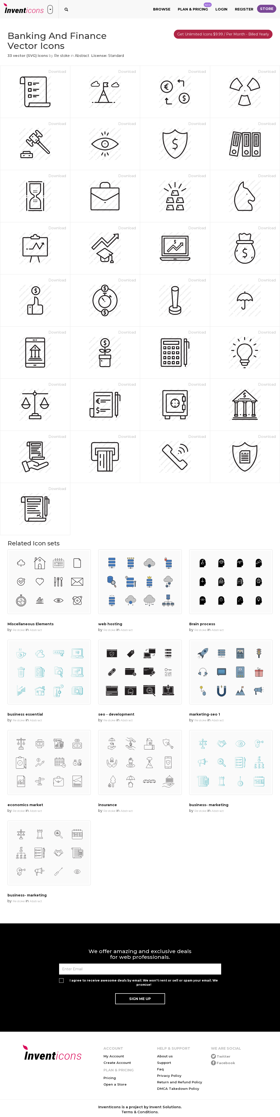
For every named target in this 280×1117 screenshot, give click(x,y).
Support (164, 1063)
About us (165, 1056)
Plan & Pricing (195, 6)
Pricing (109, 1078)
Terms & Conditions (139, 1112)
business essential (25, 714)
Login (221, 9)
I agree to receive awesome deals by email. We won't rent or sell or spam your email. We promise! (144, 983)
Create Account (117, 1063)
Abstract (82, 55)
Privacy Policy (169, 1076)
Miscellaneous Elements (30, 624)
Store (266, 8)
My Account (113, 1056)
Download (57, 71)
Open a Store (115, 1084)
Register (244, 9)
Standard (116, 55)
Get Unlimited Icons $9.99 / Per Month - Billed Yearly (223, 34)
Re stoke (62, 55)
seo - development (116, 714)
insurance (107, 805)
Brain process (202, 624)
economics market (25, 805)
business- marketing (208, 805)
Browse (161, 9)
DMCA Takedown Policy (178, 1089)
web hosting (110, 624)
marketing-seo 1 (204, 714)
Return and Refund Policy (179, 1082)
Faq (160, 1069)
